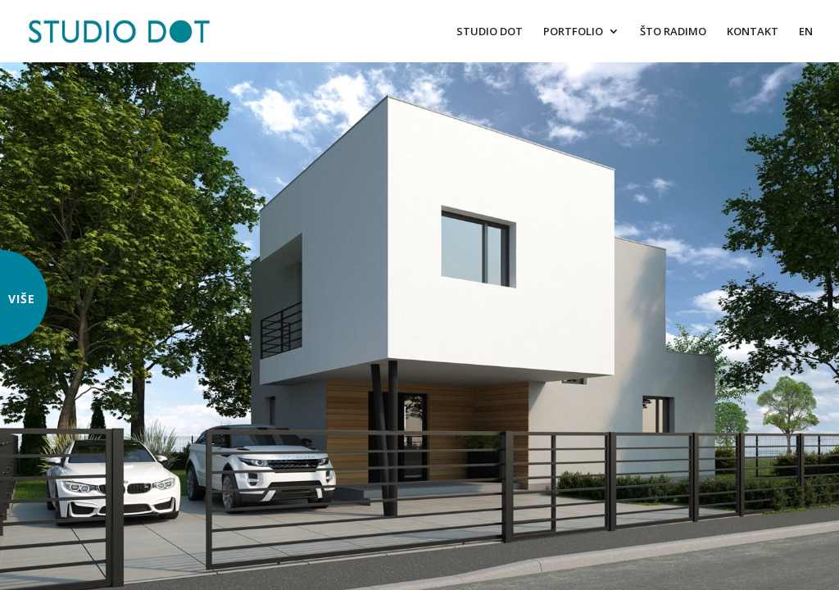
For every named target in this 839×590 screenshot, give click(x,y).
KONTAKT (752, 32)
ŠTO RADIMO (673, 32)
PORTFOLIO (573, 32)
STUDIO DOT (489, 32)
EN (806, 32)
